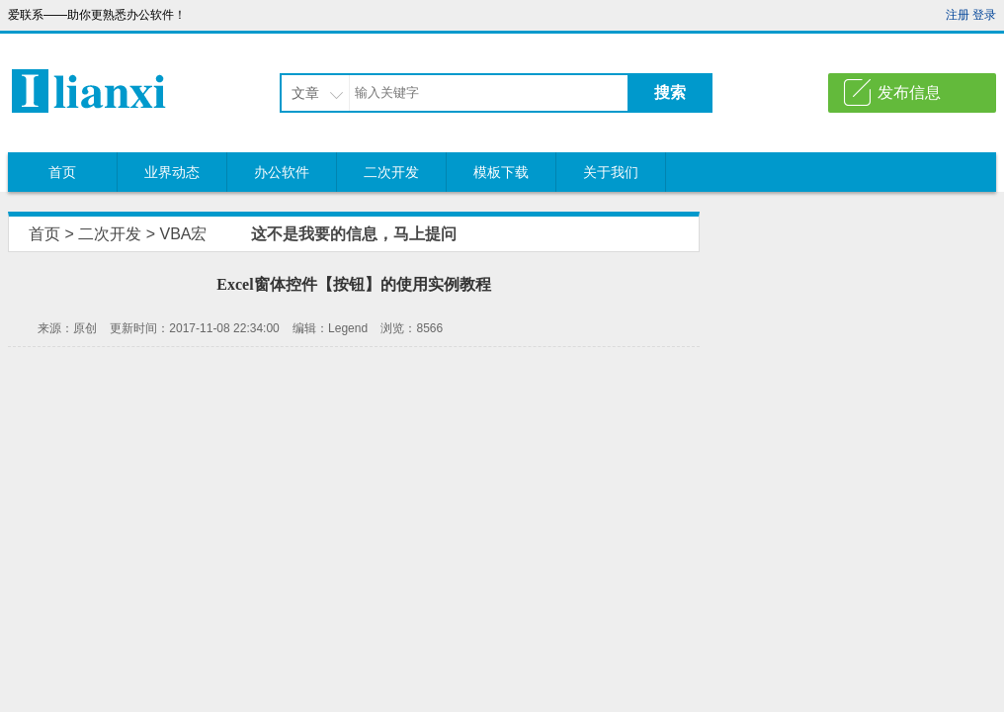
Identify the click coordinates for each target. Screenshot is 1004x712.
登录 (984, 15)
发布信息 (909, 92)
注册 (957, 15)
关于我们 (610, 172)
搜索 (670, 92)
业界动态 (172, 172)
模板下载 (501, 172)
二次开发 (391, 172)
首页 (62, 172)
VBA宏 (183, 233)
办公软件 (281, 172)
